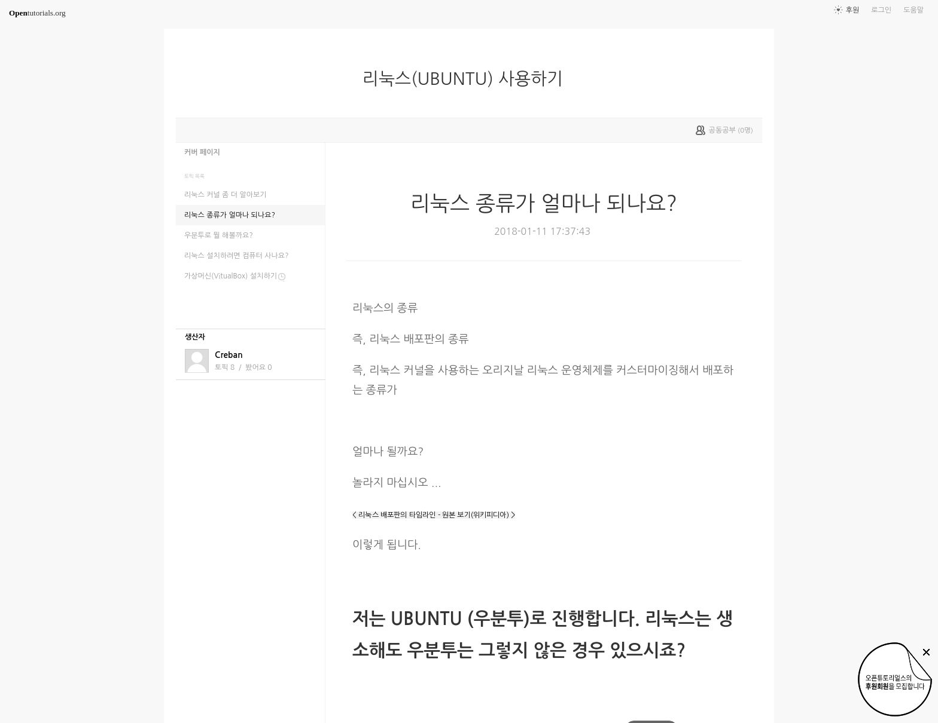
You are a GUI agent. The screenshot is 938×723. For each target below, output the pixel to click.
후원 (853, 10)
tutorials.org (37, 12)
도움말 (913, 10)
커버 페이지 (202, 152)
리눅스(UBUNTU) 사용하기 (467, 79)
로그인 (881, 10)
